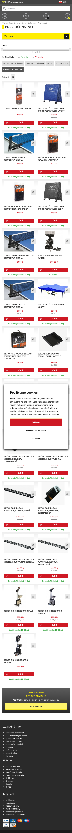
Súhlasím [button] (36, 422)
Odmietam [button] (36, 438)
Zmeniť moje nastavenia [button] (36, 430)
